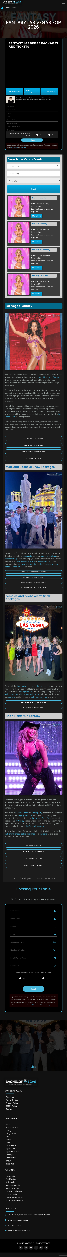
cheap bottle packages (25, 834)
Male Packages (12, 1188)
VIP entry (20, 820)
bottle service (11, 566)
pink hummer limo (39, 697)
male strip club (11, 694)
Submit (32, 140)
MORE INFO (36, 216)
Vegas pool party (45, 561)
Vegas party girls (24, 815)
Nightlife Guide (12, 1151)
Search (33, 189)
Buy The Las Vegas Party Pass (33, 852)
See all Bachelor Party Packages (33, 572)
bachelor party (21, 812)
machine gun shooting (28, 564)
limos (20, 566)
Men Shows (11, 1145)
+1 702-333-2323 (15, 1225)
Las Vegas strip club (49, 564)
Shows (8, 1161)
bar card (43, 834)
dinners (11, 697)
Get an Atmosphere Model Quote (33, 582)
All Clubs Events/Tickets (29, 91)
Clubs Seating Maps (14, 1197)
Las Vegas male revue (30, 694)
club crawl (9, 834)
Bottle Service (12, 1127)
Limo (8, 1142)
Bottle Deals (11, 1194)
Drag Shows (11, 1133)
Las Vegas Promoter (35, 826)
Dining (8, 1130)
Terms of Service (14, 147)
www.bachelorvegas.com (18, 1220)
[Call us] (8, 8)
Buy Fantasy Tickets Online (33, 438)
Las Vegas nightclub (26, 561)
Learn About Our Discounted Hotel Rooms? (20, 134)
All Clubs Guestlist (49, 91)
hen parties (22, 686)
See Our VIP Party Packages (33, 865)
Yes (40, 134)
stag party (27, 556)
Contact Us (11, 1208)
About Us (10, 1097)
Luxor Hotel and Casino (48, 377)
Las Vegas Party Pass (41, 818)
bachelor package (48, 556)
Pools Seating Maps (14, 1200)
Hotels (8, 1139)
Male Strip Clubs (13, 1185)
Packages (10, 1155)
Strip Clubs (10, 1164)
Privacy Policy (23, 147)
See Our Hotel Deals (33, 458)
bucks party (37, 812)
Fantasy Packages (14, 91)
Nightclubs (10, 1148)
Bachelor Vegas (11, 558)
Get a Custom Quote (33, 845)
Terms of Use (12, 1100)
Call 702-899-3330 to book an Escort (33, 587)
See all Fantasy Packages (33, 445)
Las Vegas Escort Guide (33, 858)
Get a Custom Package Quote (33, 577)
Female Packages (14, 1191)
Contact (9, 1109)
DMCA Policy (11, 1106)
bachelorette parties (41, 686)
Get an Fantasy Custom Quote (33, 452)
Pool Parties (11, 1158)
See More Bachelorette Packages (33, 702)
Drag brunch (26, 691)
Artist (8, 1124)
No (52, 134)
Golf (8, 1136)
